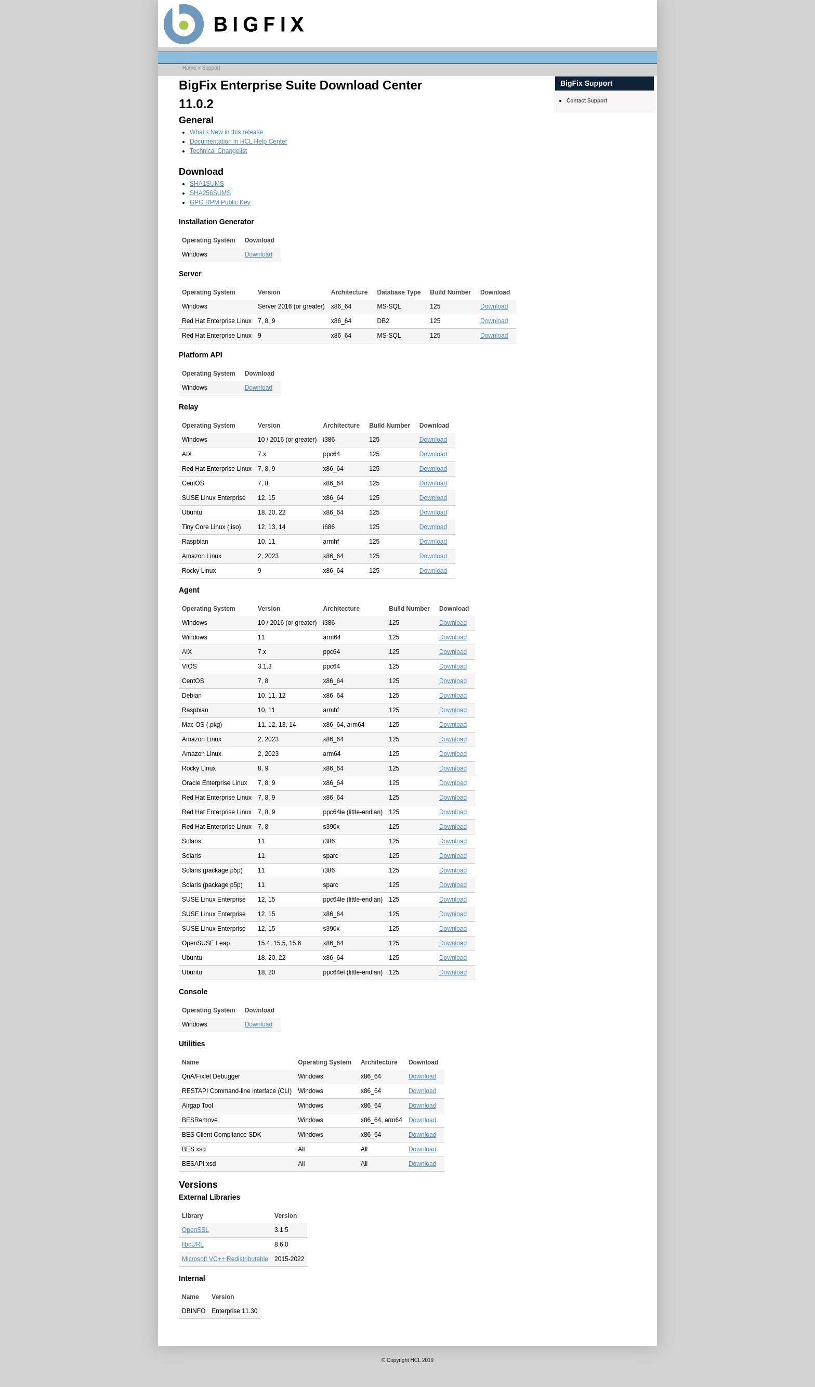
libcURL (193, 1244)
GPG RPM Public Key (220, 202)
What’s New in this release (226, 132)
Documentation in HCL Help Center (238, 141)
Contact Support (587, 101)
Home (189, 68)
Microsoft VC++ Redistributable (225, 1259)
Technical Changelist (218, 151)
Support (211, 68)
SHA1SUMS (207, 183)
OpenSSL (195, 1230)
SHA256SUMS (210, 193)
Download (258, 254)
